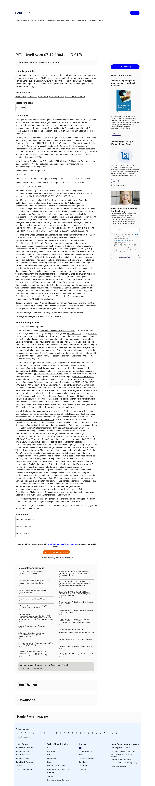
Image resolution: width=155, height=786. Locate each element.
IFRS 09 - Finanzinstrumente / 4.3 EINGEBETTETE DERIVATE (30, 572)
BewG (88, 249)
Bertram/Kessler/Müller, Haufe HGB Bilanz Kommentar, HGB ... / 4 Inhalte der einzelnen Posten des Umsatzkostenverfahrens (74, 583)
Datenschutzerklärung (121, 240)
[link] (18, 21)
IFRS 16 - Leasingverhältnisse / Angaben (32, 599)
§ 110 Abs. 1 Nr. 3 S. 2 (75, 97)
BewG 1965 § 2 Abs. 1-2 (26, 97)
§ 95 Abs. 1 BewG (31, 411)
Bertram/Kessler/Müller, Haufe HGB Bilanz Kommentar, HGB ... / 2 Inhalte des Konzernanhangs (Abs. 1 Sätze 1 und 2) (33, 653)
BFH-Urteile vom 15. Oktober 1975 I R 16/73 (63, 225)
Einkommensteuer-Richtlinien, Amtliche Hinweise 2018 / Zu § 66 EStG (76, 603)
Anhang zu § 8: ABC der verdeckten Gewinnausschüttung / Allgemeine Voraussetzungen (31, 634)
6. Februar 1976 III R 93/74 (54, 228)
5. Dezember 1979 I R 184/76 (42, 231)
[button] (32, 13)
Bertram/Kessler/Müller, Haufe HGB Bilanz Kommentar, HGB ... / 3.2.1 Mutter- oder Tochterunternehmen (74, 573)
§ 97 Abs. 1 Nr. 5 (56, 97)
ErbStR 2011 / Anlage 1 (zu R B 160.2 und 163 (75, 639)
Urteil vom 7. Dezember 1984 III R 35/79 (57, 331)
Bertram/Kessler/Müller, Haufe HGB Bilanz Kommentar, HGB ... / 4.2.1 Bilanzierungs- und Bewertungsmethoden (75, 593)
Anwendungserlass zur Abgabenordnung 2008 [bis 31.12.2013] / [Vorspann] (36, 644)
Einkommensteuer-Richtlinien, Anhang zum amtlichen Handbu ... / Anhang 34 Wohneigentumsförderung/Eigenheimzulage (74, 621)
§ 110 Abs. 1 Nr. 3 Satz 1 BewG (49, 374)
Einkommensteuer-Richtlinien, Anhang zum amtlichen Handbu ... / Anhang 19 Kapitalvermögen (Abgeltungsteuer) (33, 582)
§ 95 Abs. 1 (43, 97)
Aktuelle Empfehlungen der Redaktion (31, 626)
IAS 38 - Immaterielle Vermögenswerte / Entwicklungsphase (32, 591)
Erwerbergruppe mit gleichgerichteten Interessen (76, 646)
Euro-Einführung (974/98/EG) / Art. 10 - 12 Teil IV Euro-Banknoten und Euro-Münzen (76, 654)
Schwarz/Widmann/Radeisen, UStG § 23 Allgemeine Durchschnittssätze (32, 606)
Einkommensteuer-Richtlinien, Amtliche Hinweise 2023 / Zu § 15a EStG (76, 611)
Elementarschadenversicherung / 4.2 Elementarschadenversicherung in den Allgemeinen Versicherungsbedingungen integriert (76, 631)
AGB (136, 234)
